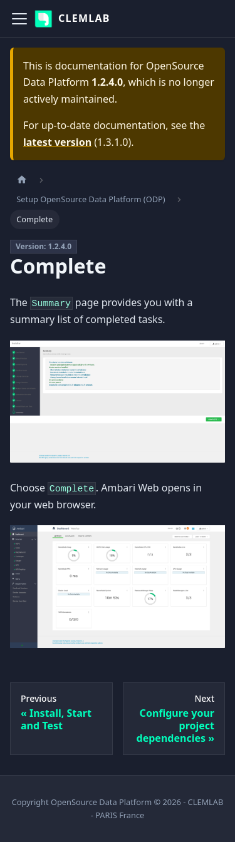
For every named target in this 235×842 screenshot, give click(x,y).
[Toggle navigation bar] (19, 18)
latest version (57, 142)
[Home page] (22, 180)
